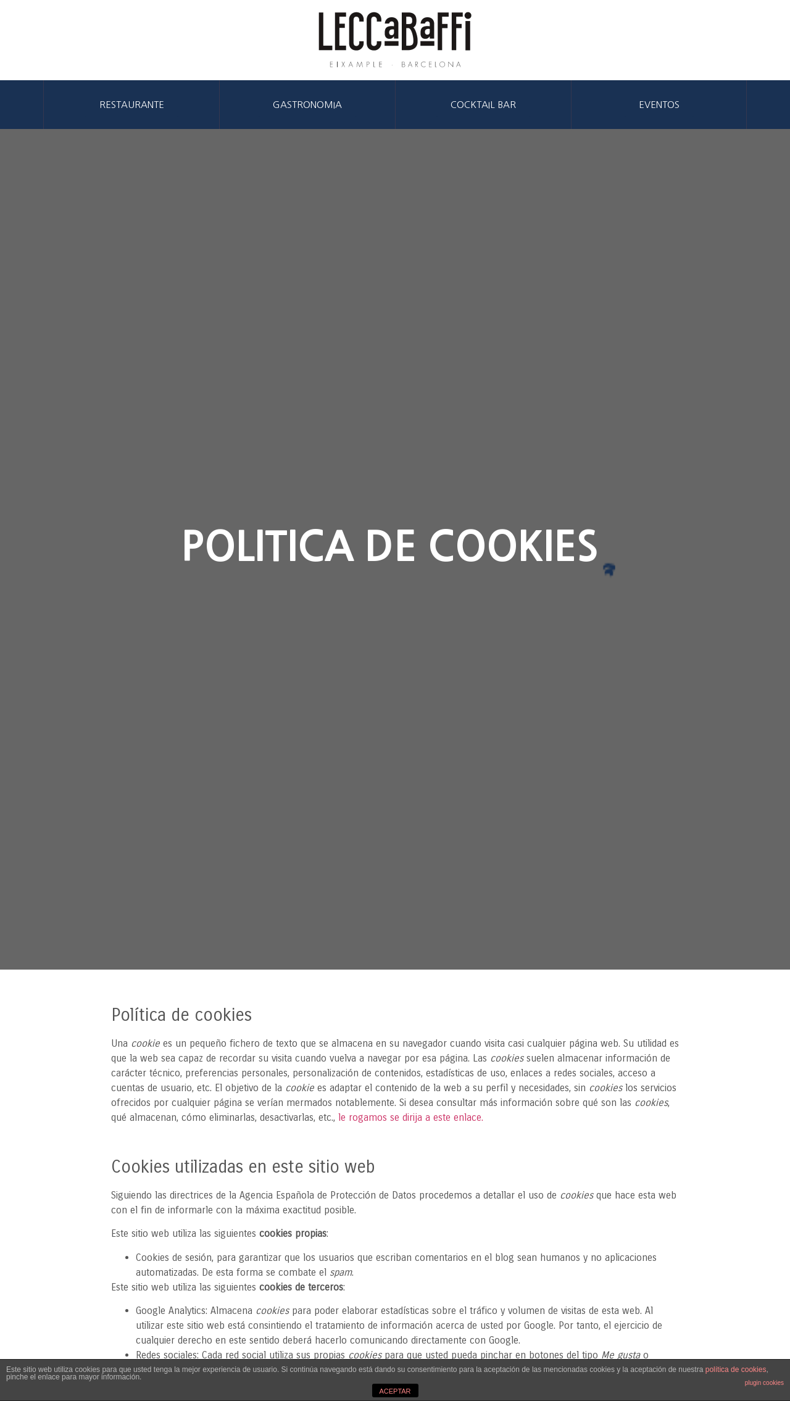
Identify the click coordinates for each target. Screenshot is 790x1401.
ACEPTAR (394, 1391)
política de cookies (736, 1369)
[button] (132, 105)
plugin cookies (764, 1382)
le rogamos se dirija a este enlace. (410, 1117)
